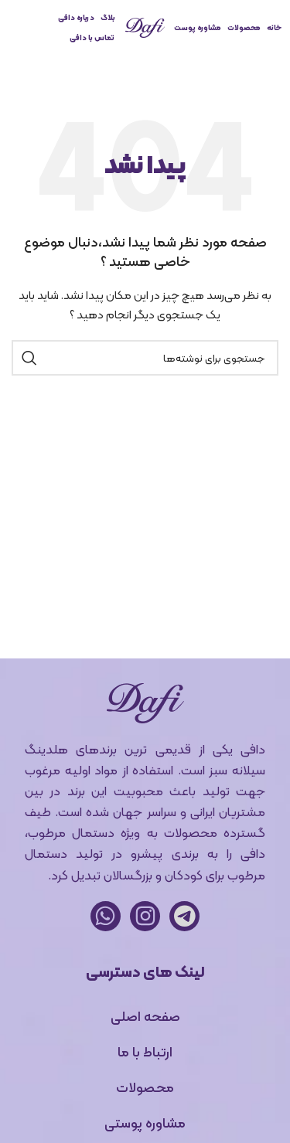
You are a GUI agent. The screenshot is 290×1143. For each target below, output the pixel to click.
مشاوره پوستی (145, 1122)
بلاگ (108, 17)
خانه (274, 27)
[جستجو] (145, 358)
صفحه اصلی (145, 1016)
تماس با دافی (92, 37)
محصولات (244, 27)
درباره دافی (76, 17)
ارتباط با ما (145, 1051)
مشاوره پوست (197, 27)
